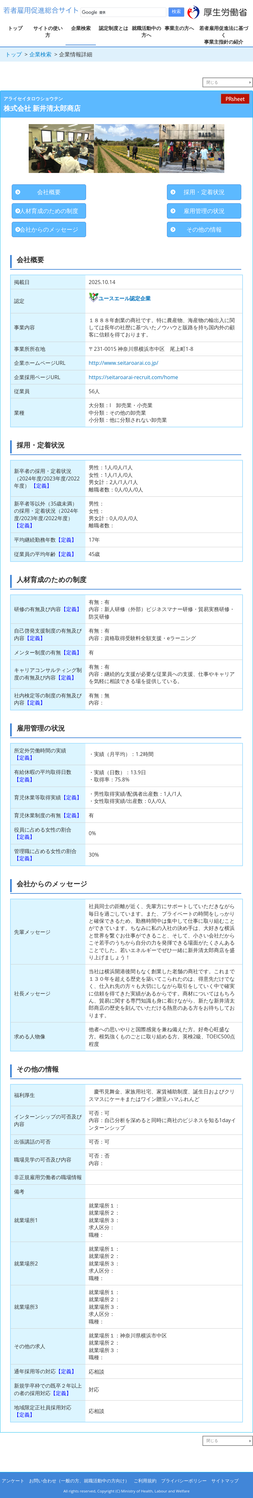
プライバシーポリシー (184, 1480)
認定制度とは (113, 28)
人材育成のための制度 (49, 211)
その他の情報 (204, 229)
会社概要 (49, 192)
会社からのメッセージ (49, 229)
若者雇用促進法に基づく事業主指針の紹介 (223, 35)
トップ (15, 28)
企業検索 (81, 28)
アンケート (13, 1480)
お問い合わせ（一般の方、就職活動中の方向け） (79, 1480)
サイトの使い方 (48, 31)
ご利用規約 (145, 1480)
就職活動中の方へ (146, 31)
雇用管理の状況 (204, 211)
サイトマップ (225, 1480)
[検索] (123, 12)
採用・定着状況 (204, 192)
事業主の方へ (179, 28)
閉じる (212, 82)
